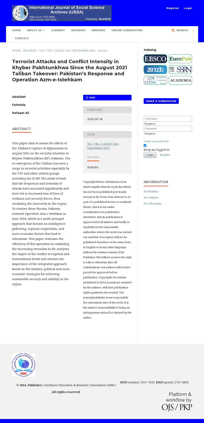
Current (58, 30)
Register (172, 8)
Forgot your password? (156, 141)
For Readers (151, 191)
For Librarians (153, 203)
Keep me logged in (157, 150)
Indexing (98, 30)
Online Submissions (127, 30)
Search (182, 30)
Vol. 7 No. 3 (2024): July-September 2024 (67, 50)
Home (16, 30)
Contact (22, 38)
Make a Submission (161, 101)
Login (188, 8)
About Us (35, 30)
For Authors (151, 197)
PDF (92, 97)
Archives (78, 30)
